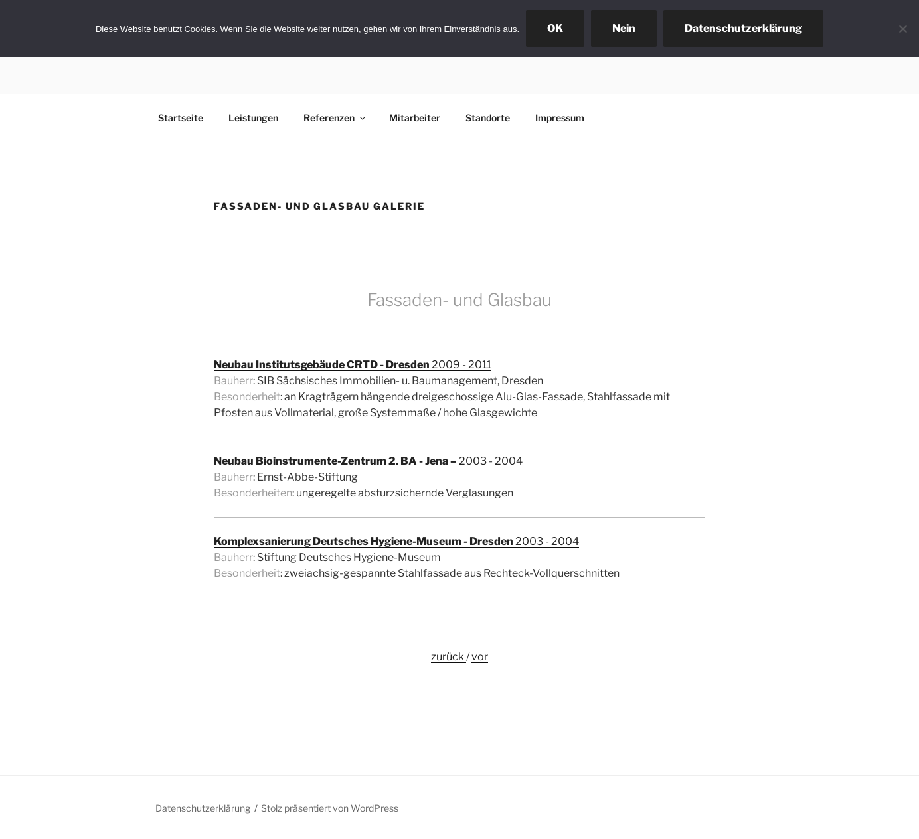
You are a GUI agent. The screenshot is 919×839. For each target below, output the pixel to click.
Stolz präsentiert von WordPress (329, 808)
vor (479, 656)
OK (555, 28)
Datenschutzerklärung (202, 808)
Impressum (559, 117)
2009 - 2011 (352, 364)
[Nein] (902, 28)
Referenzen (335, 117)
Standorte (487, 117)
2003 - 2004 (368, 461)
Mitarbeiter (414, 117)
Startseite (180, 117)
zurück (448, 656)
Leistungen (253, 117)
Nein (623, 28)
